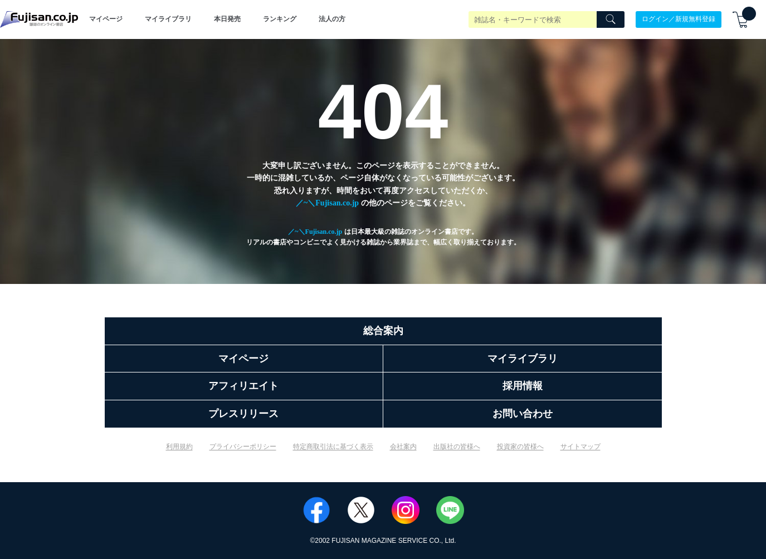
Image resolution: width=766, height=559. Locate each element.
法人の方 (332, 19)
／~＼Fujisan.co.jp (327, 203)
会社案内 (403, 446)
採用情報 (522, 385)
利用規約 (179, 446)
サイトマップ (580, 446)
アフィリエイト (243, 385)
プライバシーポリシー (242, 446)
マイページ (106, 19)
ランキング (279, 19)
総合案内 (383, 330)
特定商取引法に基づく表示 (333, 446)
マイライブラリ (168, 19)
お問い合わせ (522, 413)
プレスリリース (243, 413)
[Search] (610, 19)
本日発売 (227, 19)
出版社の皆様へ (456, 446)
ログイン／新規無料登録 (678, 19)
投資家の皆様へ (520, 446)
